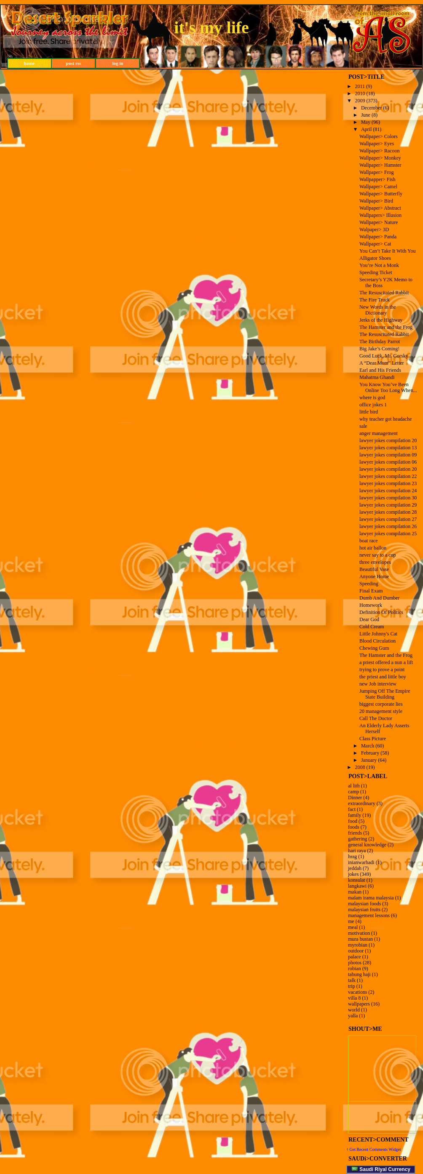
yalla (353, 1016)
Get (353, 1149)
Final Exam (371, 591)
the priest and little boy (382, 677)
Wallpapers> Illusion (380, 215)
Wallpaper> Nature (378, 222)
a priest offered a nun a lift (386, 662)
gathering (357, 839)
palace (354, 957)
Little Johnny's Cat (378, 634)
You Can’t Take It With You (387, 251)
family (354, 815)
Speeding (368, 584)
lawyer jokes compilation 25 (388, 533)
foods (353, 827)
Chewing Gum (374, 648)
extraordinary (361, 803)
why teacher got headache (385, 419)
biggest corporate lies (381, 704)
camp (353, 792)
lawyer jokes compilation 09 (388, 455)
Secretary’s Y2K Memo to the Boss (385, 282)
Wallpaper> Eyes (376, 144)
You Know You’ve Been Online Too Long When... (388, 387)
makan (354, 892)
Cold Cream (371, 627)
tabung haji (359, 974)
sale (363, 426)
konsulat (356, 880)
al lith (354, 786)
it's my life (211, 27)
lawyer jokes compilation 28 (388, 512)
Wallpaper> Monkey (380, 158)
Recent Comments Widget (378, 1149)
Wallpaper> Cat (375, 244)
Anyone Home (374, 576)
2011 (360, 86)
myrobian (357, 945)
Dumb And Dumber (379, 598)
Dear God (369, 619)
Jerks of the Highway (380, 320)
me (351, 921)
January (369, 760)
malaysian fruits (364, 910)
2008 (360, 767)
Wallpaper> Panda (377, 237)
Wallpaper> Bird (376, 201)
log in (117, 63)
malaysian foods (364, 904)
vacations (357, 992)
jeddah (354, 868)
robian (354, 968)
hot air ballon (372, 548)
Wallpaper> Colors (378, 136)
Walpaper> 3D (374, 229)
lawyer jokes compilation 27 (388, 519)
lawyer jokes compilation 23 (388, 483)
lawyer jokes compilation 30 (388, 498)
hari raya (357, 851)
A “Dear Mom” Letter (381, 363)
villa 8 (354, 998)
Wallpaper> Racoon (379, 151)
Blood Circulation (377, 641)
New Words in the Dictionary (377, 310)
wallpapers (359, 1004)
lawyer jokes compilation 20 (388, 440)
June (365, 115)
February (370, 753)
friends (355, 833)
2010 (360, 93)
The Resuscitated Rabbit (384, 293)
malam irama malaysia (371, 898)
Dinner (355, 797)
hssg (352, 856)
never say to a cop (377, 555)
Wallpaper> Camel (378, 186)
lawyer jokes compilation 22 (388, 476)
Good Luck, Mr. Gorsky (383, 356)
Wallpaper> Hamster (380, 165)
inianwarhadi (361, 862)
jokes (353, 874)
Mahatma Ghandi (377, 377)
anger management (378, 433)
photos (354, 963)
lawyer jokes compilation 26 (388, 526)
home (29, 63)
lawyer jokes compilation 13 (388, 448)
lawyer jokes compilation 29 (388, 505)
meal (353, 927)
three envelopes (375, 562)
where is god (372, 397)
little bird (368, 412)
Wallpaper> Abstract (380, 208)
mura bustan (360, 939)
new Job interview (377, 684)
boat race (368, 541)
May (365, 122)
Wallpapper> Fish (377, 179)
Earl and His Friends (380, 370)
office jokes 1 (373, 405)
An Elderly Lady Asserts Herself (384, 728)
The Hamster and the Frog (385, 327)
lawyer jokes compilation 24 (388, 491)
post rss (73, 63)
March (367, 746)
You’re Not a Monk (379, 265)
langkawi (357, 886)
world (354, 1010)
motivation (359, 933)
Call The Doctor (375, 718)
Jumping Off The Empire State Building (384, 694)
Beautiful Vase (374, 569)
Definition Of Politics (381, 612)
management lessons (369, 915)
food (352, 821)
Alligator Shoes (375, 258)
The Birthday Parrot (379, 341)
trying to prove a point (381, 669)
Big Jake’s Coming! (379, 349)
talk (352, 980)
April (366, 129)
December (371, 108)
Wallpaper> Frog (376, 172)
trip (351, 986)
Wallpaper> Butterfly (380, 194)
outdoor (356, 951)
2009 (360, 101)
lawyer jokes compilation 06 (388, 462)
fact (352, 809)
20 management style (380, 711)
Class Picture (372, 739)
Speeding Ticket (375, 272)
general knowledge (367, 845)
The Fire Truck (374, 300)
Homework (370, 605)
